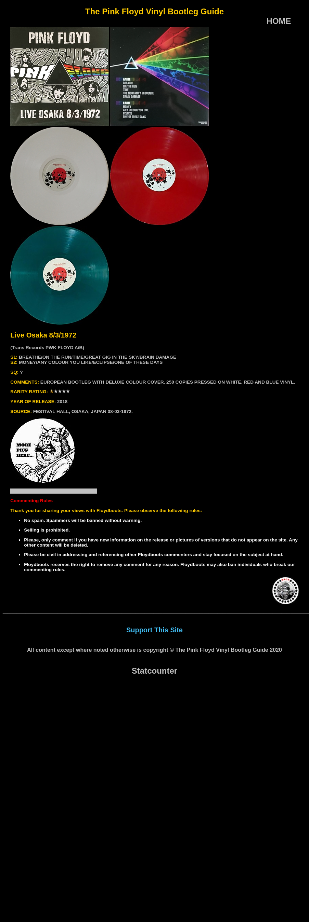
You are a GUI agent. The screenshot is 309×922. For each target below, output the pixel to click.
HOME (279, 21)
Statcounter (154, 670)
